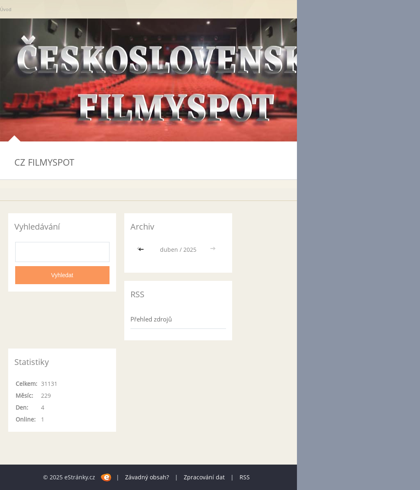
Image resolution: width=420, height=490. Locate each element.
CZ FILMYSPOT (44, 162)
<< (142, 249)
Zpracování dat (204, 477)
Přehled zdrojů (151, 319)
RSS (245, 477)
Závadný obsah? (147, 477)
